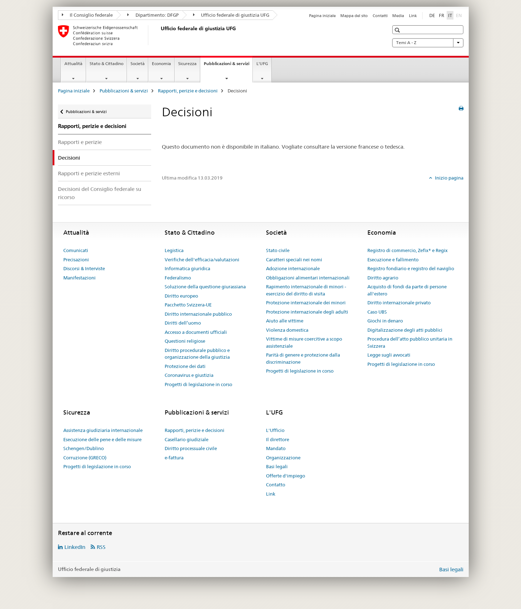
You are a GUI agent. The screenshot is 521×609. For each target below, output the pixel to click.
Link (413, 15)
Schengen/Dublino (83, 448)
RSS (101, 547)
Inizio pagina (448, 178)
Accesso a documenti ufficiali (196, 332)
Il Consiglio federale (87, 15)
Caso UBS (377, 312)
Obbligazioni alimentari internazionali (308, 278)
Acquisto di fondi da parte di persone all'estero (407, 290)
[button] (398, 30)
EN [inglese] (459, 15)
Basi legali (277, 466)
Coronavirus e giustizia (189, 375)
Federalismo (178, 278)
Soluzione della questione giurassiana (205, 286)
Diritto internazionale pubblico (198, 314)
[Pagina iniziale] (159, 35)
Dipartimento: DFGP (153, 15)
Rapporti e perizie (80, 142)
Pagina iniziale (322, 15)
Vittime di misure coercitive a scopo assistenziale (304, 342)
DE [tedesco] (432, 15)
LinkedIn (74, 547)
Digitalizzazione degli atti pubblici (404, 330)
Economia (161, 63)
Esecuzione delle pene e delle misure (102, 439)
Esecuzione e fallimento (393, 259)
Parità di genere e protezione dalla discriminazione (303, 358)
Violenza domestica (287, 330)
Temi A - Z (427, 43)
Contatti (380, 15)
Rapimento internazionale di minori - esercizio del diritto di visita (306, 290)
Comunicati (75, 250)
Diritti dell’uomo (183, 323)
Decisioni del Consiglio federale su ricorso (99, 193)
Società (138, 63)
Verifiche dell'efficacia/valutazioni (202, 259)
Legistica (174, 250)
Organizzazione (283, 457)
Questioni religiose (185, 341)
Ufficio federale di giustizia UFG (231, 15)
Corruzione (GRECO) (84, 457)
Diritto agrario (382, 278)
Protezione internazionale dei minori (306, 302)
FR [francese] (441, 15)
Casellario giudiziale (186, 439)
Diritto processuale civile (191, 448)
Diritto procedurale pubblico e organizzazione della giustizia (197, 353)
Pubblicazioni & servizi (228, 65)
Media (398, 15)
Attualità (73, 63)
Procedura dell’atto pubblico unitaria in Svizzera (409, 342)
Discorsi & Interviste (84, 268)
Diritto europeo (181, 296)
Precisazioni (76, 259)
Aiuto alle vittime (284, 321)
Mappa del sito (354, 15)
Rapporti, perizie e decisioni (188, 91)
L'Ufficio (275, 430)
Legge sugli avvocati (388, 355)
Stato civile (277, 250)
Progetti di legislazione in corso (198, 384)
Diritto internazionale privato (399, 302)
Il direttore (277, 439)
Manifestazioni (79, 278)
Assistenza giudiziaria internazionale (103, 430)
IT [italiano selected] (450, 15)
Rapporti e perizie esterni (89, 173)
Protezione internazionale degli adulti (307, 312)
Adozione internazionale (293, 268)
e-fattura (174, 457)
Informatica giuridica (187, 268)
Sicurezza (187, 63)
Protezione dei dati (185, 366)
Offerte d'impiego (285, 476)
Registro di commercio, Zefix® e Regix (407, 250)
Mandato (276, 448)
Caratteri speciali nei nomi (294, 259)
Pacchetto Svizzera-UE (188, 305)
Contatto (275, 484)
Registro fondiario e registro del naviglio (410, 268)
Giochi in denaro (385, 321)
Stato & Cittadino (106, 63)
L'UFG (262, 63)
